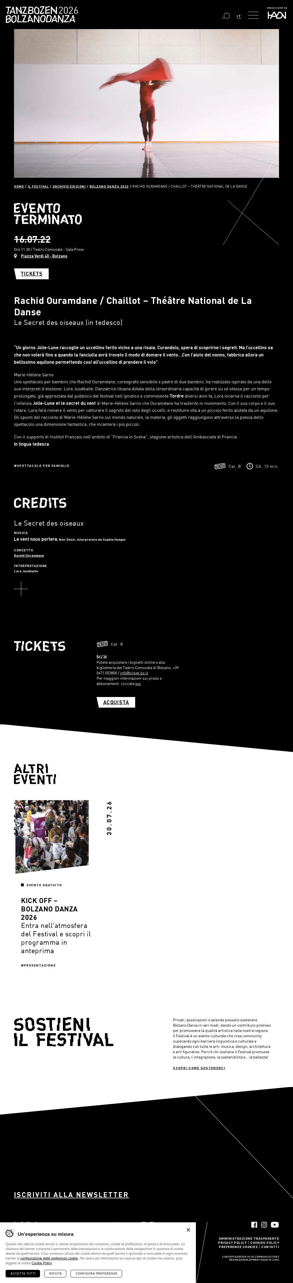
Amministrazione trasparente (249, 1238)
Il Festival (38, 186)
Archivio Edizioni (69, 186)
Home (19, 186)
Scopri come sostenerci (199, 1068)
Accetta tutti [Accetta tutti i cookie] (23, 1273)
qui (138, 683)
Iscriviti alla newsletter (71, 1194)
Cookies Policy (264, 1242)
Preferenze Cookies (238, 1247)
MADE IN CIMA (270, 1260)
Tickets (32, 274)
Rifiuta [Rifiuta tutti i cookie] (55, 1273)
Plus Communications (263, 1257)
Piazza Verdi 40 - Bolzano (44, 256)
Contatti (270, 1247)
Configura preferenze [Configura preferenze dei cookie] (96, 1273)
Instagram (264, 1225)
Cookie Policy (42, 1263)
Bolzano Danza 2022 (109, 186)
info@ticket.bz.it (134, 672)
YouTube (275, 1225)
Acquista (116, 702)
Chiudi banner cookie (188, 1229)
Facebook (254, 1225)
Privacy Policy (232, 1242)
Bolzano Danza (66, 11)
